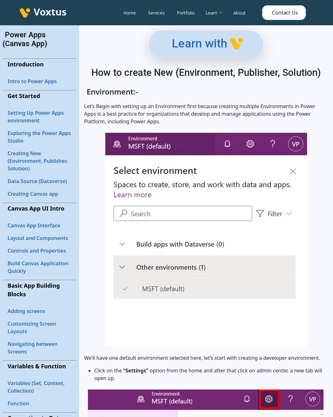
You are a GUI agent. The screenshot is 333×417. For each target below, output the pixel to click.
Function (18, 403)
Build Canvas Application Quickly (38, 267)
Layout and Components (38, 238)
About (239, 13)
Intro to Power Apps (32, 81)
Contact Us (285, 12)
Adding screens (26, 311)
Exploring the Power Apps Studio (39, 137)
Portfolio (186, 13)
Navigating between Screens (33, 347)
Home (129, 13)
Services (156, 13)
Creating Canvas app (33, 193)
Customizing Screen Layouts (32, 327)
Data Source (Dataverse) (37, 181)
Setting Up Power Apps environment (36, 116)
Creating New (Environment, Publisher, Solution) (38, 161)
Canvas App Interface (34, 225)
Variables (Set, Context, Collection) (36, 387)
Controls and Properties (37, 250)
